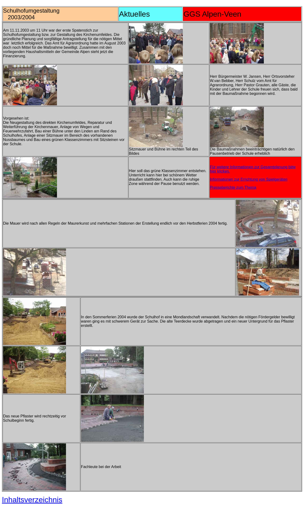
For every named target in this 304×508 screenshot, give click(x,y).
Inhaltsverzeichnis (32, 499)
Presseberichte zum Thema (233, 187)
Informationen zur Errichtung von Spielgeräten (248, 179)
